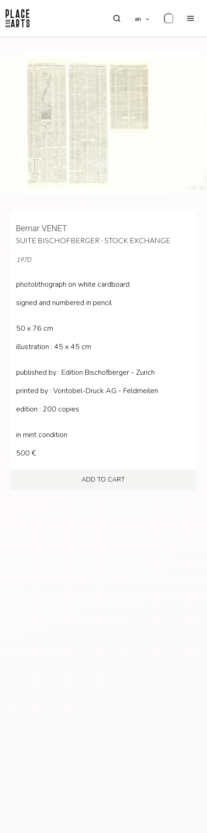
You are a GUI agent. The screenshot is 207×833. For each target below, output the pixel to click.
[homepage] (17, 18)
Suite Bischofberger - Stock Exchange (93, 240)
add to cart (103, 479)
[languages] (143, 18)
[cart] (169, 18)
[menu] (191, 18)
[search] (117, 18)
